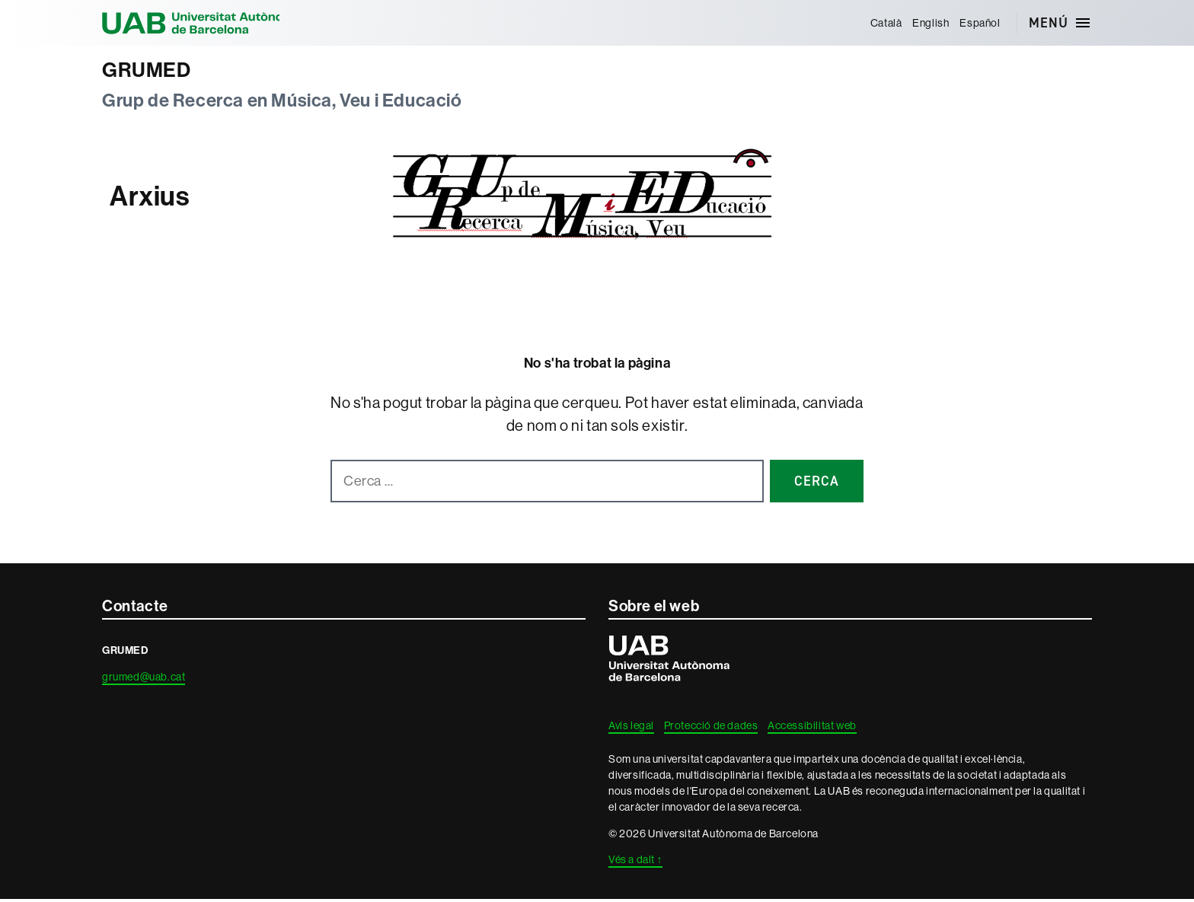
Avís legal (631, 728)
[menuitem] (883, 23)
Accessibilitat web (812, 728)
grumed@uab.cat (143, 680)
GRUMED (151, 71)
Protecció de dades (711, 728)
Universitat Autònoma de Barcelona (208, 23)
